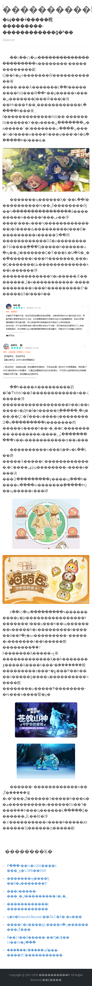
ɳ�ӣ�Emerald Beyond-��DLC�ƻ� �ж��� (44, 917)
